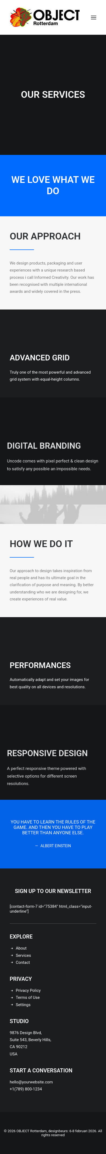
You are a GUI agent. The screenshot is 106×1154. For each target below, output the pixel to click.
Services (23, 955)
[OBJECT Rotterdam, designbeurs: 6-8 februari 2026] (45, 17)
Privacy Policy (28, 990)
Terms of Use (28, 997)
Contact (23, 962)
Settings (23, 1004)
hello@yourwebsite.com (31, 1082)
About (21, 948)
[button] (93, 17)
